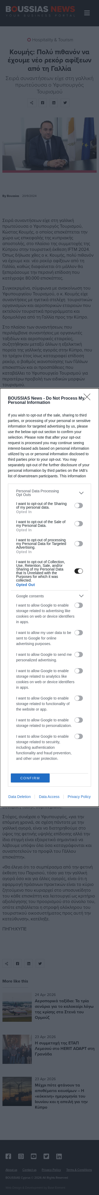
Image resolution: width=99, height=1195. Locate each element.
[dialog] (49, 597)
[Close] (89, 399)
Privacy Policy (79, 797)
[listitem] (49, 493)
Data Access (49, 797)
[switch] (78, 505)
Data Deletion (19, 797)
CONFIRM (30, 778)
